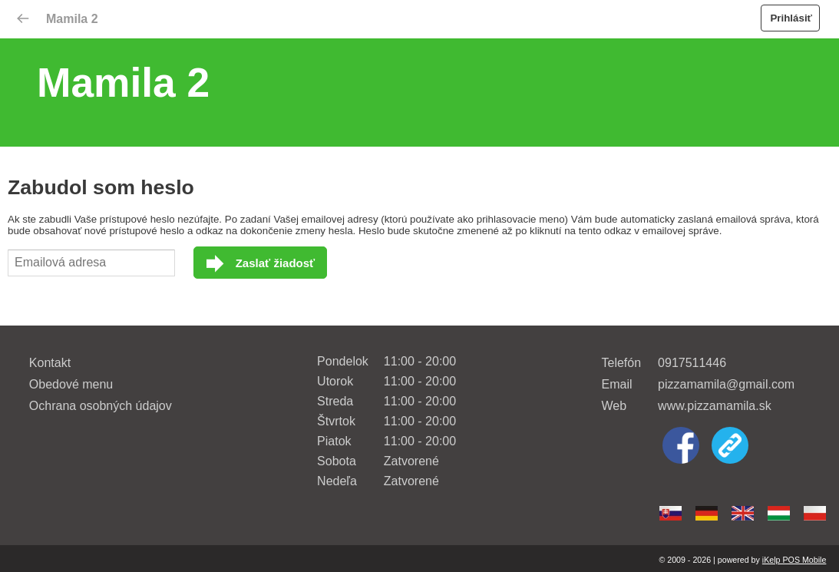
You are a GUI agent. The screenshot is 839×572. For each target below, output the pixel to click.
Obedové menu (71, 384)
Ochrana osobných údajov (100, 405)
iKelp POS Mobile (794, 559)
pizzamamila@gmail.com (726, 384)
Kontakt (50, 362)
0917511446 (692, 362)
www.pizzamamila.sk (714, 405)
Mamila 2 (72, 18)
